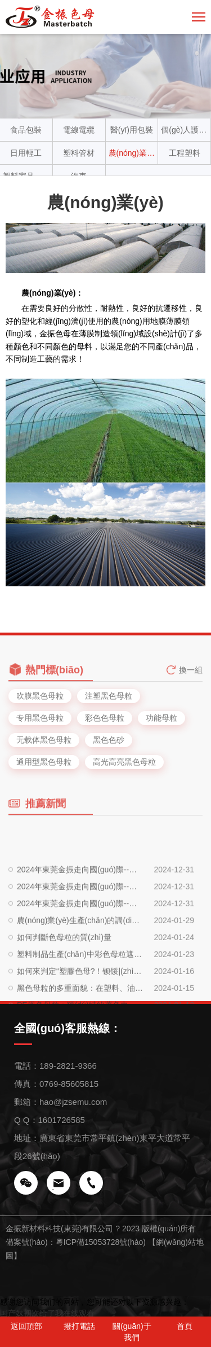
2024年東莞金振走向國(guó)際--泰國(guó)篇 (80, 939)
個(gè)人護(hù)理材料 (184, 129)
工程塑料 (184, 152)
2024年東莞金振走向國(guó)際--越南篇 (80, 922)
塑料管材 (79, 152)
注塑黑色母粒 (108, 695)
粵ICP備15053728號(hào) (101, 1242)
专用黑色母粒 (40, 717)
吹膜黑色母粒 (40, 695)
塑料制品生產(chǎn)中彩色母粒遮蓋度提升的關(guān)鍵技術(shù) (80, 990)
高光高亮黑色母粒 (124, 761)
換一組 (191, 674)
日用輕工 (26, 152)
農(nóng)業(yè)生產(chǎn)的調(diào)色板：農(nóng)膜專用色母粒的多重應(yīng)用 (80, 956)
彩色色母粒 (104, 717)
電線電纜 (79, 129)
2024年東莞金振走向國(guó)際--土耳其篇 (80, 905)
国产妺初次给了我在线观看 (47, 1313)
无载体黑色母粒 (43, 739)
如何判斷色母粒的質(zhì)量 (64, 973)
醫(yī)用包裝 (131, 129)
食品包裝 (26, 129)
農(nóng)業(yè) (132, 152)
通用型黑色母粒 (43, 761)
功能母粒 (161, 717)
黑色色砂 (108, 739)
